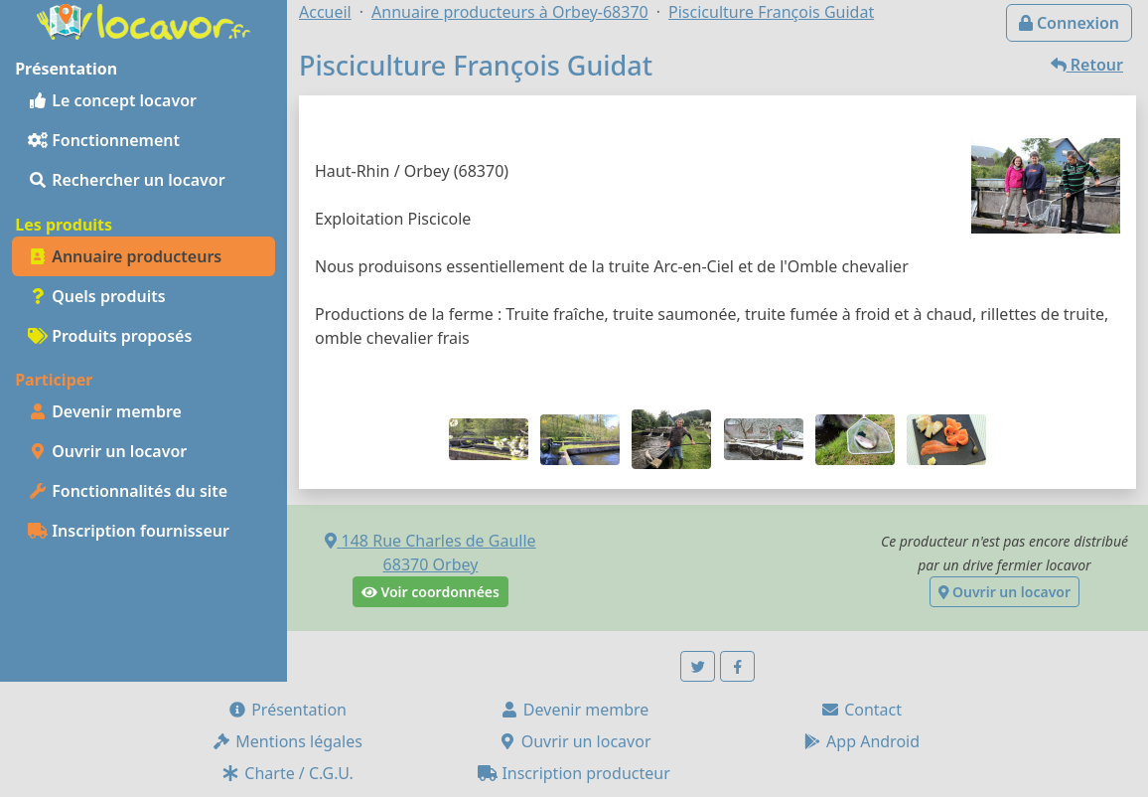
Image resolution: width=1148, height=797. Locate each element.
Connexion (1069, 23)
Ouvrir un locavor (107, 451)
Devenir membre (105, 411)
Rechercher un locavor (126, 180)
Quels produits (97, 296)
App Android (861, 741)
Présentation (287, 709)
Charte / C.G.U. (287, 773)
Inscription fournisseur (128, 531)
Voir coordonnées (430, 591)
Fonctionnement (104, 140)
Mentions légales (287, 741)
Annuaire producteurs (124, 256)
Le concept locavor (112, 100)
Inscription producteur (574, 773)
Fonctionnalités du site (127, 491)
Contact (861, 709)
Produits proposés (110, 336)
